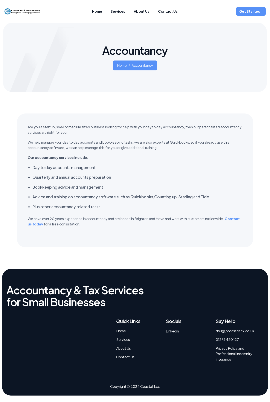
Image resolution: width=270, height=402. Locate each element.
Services (118, 11)
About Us (141, 11)
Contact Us (168, 11)
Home (97, 11)
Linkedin (172, 331)
